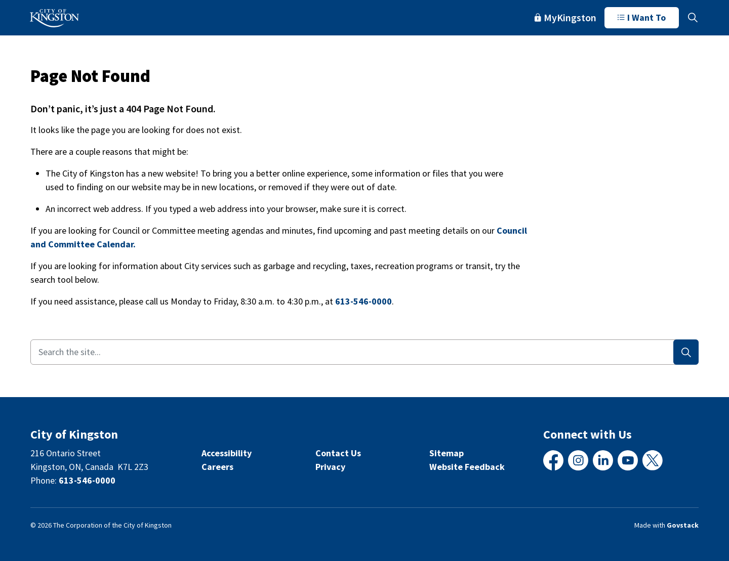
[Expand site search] (692, 17)
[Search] (686, 352)
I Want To (641, 17)
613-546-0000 (363, 301)
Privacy (330, 466)
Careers (217, 466)
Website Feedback (467, 466)
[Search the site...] (364, 352)
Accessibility (226, 453)
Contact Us (338, 453)
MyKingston (565, 17)
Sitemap (446, 453)
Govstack (683, 525)
